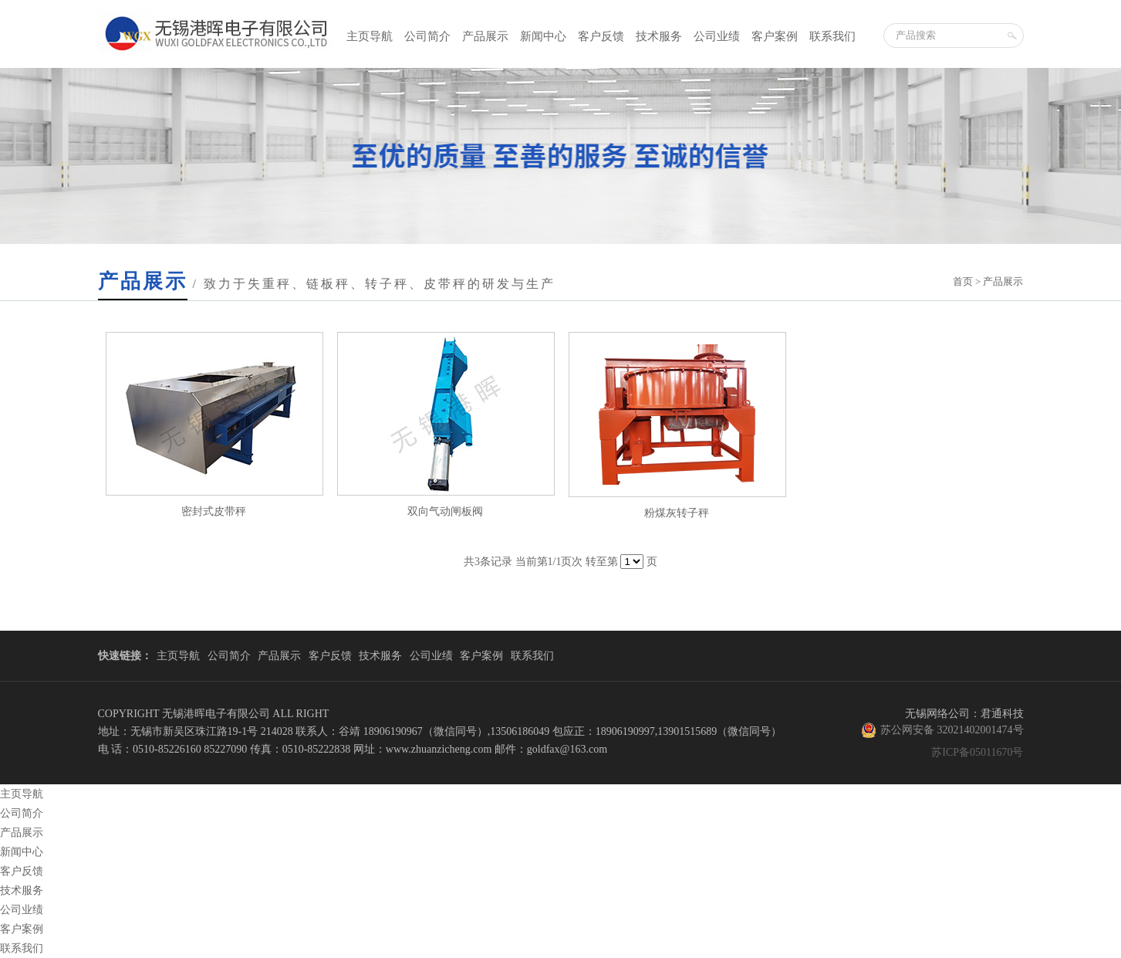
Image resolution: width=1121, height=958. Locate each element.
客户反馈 (601, 36)
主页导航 (369, 36)
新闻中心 (543, 36)
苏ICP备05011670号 (977, 752)
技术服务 (659, 36)
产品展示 (485, 36)
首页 (963, 281)
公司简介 (427, 36)
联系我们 (832, 36)
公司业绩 (717, 36)
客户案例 (774, 36)
